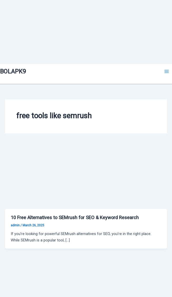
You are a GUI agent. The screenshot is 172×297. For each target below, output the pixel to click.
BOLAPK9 (13, 71)
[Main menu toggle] (166, 71)
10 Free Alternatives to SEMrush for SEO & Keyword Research (75, 217)
